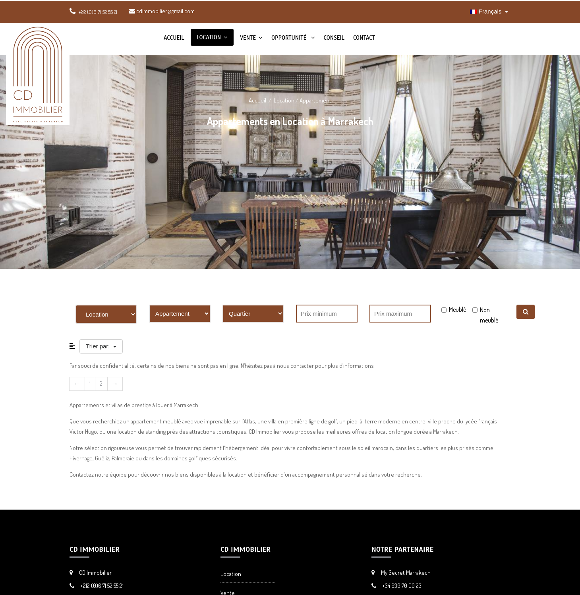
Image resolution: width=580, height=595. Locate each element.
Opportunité (289, 37)
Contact (364, 37)
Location (209, 37)
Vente (248, 37)
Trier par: (98, 346)
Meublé (457, 309)
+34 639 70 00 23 (401, 585)
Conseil (334, 37)
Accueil (174, 37)
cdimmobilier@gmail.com (162, 11)
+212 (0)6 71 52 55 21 (102, 585)
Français (486, 11)
